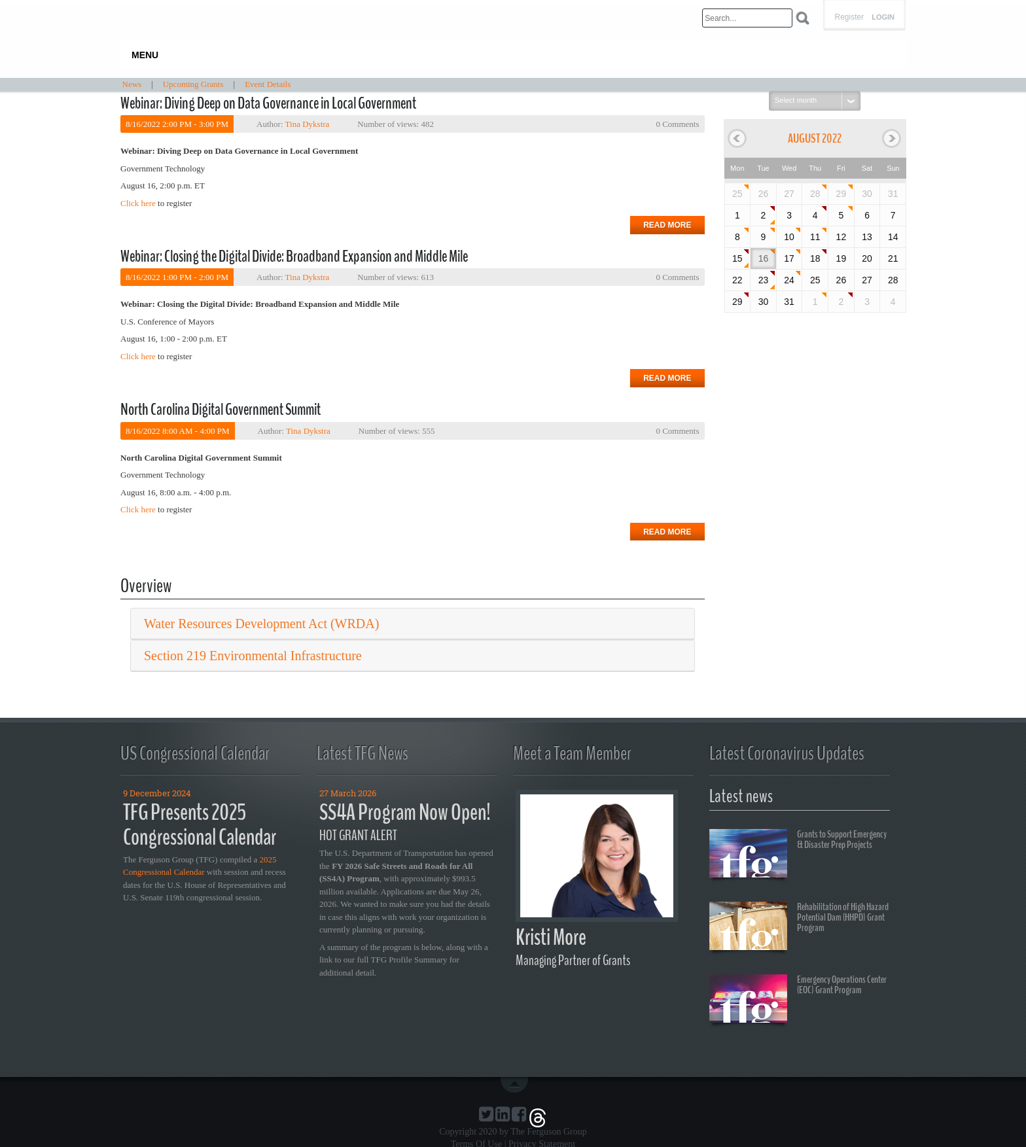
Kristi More (551, 937)
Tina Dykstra (307, 124)
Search (802, 18)
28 (815, 193)
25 (737, 193)
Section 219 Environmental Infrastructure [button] (253, 655)
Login (883, 17)
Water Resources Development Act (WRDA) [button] (261, 623)
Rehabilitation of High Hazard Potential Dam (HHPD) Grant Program (799, 928)
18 (815, 258)
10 (789, 237)
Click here (138, 203)
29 (841, 193)
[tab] (412, 624)
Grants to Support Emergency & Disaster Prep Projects (798, 855)
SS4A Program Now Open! (405, 812)
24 (789, 280)
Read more (667, 225)
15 (737, 258)
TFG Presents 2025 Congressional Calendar (199, 825)
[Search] (747, 18)
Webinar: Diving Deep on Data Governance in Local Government (268, 103)
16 (763, 258)
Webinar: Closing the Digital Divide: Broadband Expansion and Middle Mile (294, 256)
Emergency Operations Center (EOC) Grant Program (798, 1000)
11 (815, 237)
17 (789, 258)
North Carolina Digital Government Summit (220, 409)
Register (849, 17)
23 (763, 280)
